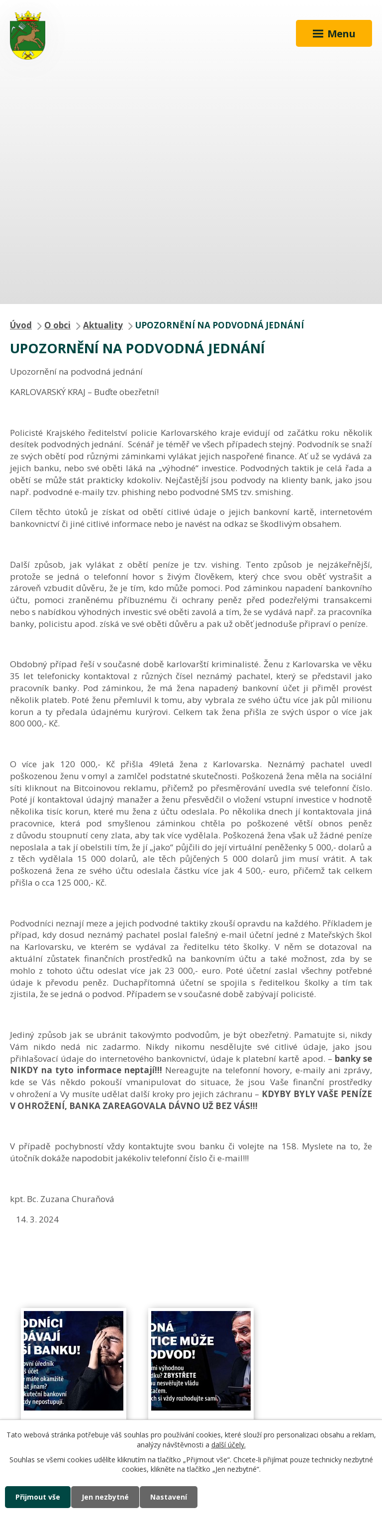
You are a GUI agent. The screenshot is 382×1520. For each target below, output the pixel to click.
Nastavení (168, 1497)
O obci (57, 325)
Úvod (21, 325)
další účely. (228, 1444)
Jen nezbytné (105, 1497)
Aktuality (103, 325)
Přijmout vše (37, 1497)
